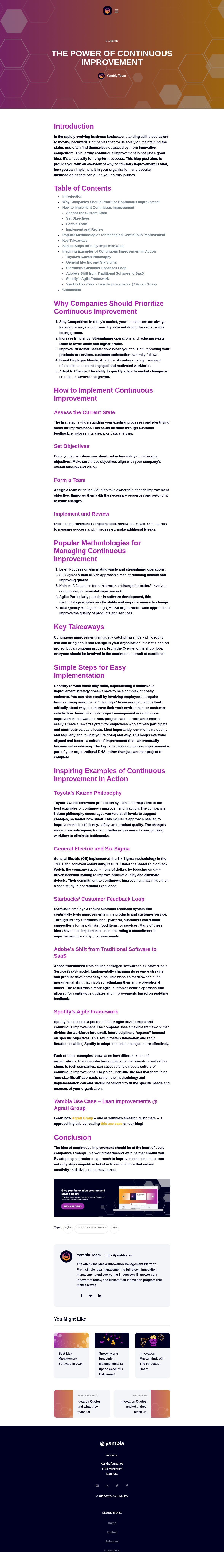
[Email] (97, 1486)
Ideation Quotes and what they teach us (89, 1407)
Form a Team (76, 224)
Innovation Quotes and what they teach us (133, 1407)
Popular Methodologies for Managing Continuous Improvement (113, 235)
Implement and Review (84, 229)
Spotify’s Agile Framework (87, 279)
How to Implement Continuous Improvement (98, 207)
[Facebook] (127, 1486)
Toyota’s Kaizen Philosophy (88, 257)
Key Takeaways (75, 240)
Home (112, 1523)
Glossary (112, 41)
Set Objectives (78, 218)
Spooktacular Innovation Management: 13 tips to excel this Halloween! (111, 1364)
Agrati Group (82, 1118)
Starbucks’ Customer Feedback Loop (96, 268)
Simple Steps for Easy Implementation (93, 246)
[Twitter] (117, 1486)
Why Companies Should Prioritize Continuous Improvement (111, 202)
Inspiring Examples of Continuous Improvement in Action (109, 251)
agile (68, 1227)
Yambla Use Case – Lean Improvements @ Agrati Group (111, 284)
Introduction (72, 196)
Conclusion (71, 290)
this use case (111, 1124)
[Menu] (116, 10)
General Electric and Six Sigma (91, 262)
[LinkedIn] (107, 1486)
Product (112, 1532)
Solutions (112, 1541)
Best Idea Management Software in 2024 (71, 1359)
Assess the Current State (86, 213)
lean (114, 1227)
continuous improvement (91, 1227)
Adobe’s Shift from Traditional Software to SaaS (105, 273)
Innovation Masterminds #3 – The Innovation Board (152, 1361)
